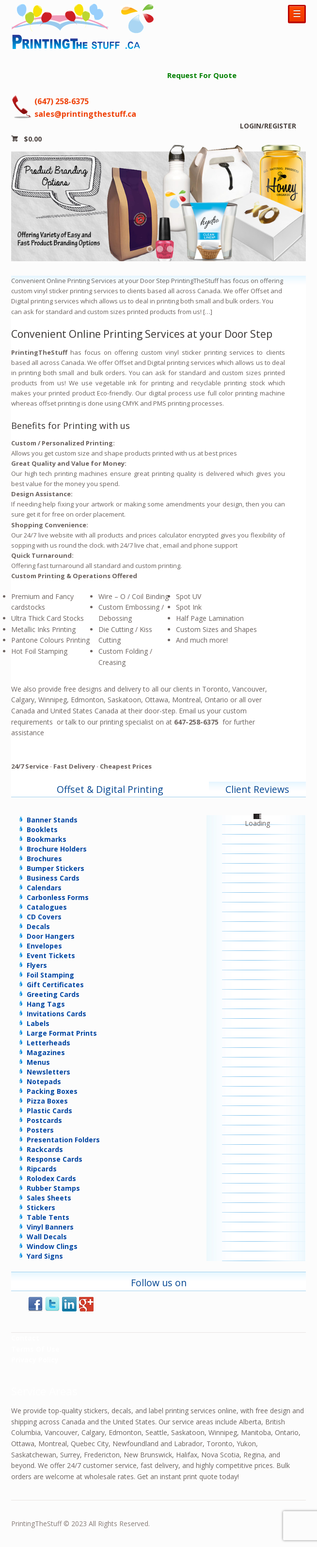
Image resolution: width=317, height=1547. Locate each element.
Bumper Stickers (55, 868)
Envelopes (44, 945)
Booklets (42, 829)
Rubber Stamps (53, 1188)
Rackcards (45, 1149)
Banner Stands (52, 819)
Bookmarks (46, 839)
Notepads (44, 1081)
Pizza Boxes (47, 1100)
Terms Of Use (35, 1349)
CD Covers (44, 916)
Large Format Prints (62, 1033)
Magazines (46, 1052)
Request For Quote (202, 75)
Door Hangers (51, 936)
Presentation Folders (63, 1139)
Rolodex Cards (51, 1178)
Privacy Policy (35, 1359)
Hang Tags (46, 1004)
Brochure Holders (57, 848)
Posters (40, 1130)
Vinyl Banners (50, 1226)
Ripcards (42, 1168)
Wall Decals (47, 1236)
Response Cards (54, 1159)
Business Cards (53, 878)
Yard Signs (45, 1256)
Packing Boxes (52, 1091)
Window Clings (52, 1246)
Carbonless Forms (58, 897)
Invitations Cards (56, 1013)
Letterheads (48, 1042)
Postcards (44, 1120)
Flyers (37, 965)
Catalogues (47, 907)
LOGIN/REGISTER (268, 125)
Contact (25, 1337)
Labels (38, 1023)
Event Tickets (51, 955)
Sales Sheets (49, 1197)
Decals (38, 926)
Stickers (41, 1207)
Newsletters (48, 1071)
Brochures (44, 858)
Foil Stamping (50, 974)
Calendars (44, 887)
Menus (38, 1062)
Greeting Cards (53, 994)
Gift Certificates (55, 984)
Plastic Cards (49, 1110)
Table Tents (48, 1217)
